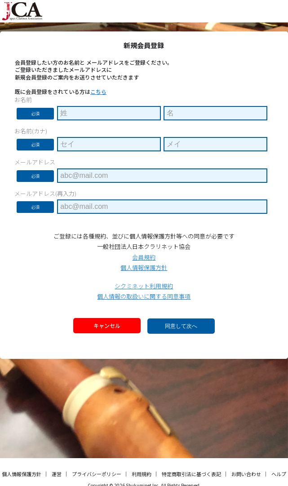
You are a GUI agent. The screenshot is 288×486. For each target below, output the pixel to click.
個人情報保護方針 (143, 267)
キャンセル (106, 325)
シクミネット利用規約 (144, 286)
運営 (57, 473)
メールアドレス (34, 162)
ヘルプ (278, 473)
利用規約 (141, 473)
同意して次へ (181, 326)
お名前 (23, 100)
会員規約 (143, 257)
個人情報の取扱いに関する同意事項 (144, 296)
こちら (98, 91)
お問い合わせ (246, 473)
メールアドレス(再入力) (45, 194)
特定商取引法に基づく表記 (191, 473)
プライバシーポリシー (96, 473)
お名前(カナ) (30, 131)
